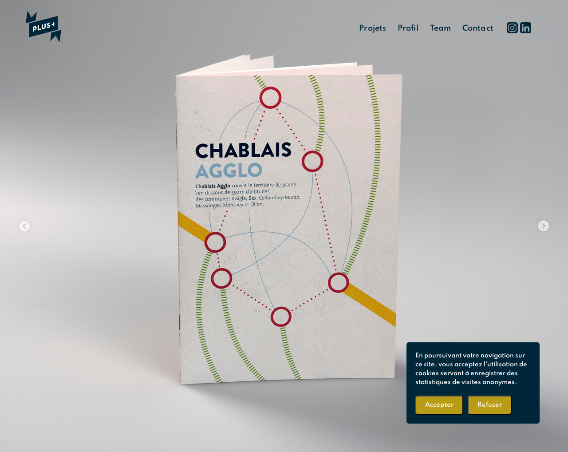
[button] (24, 226)
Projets (372, 28)
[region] (284, 226)
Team (440, 28)
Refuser (489, 405)
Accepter (439, 405)
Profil (408, 28)
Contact (477, 28)
